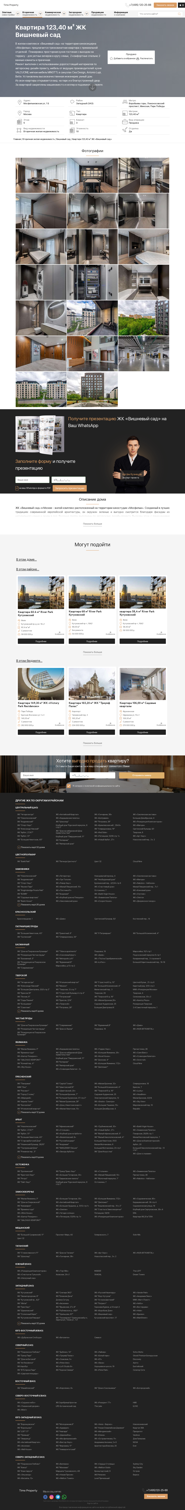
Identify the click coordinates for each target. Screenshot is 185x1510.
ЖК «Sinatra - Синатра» (104, 1102)
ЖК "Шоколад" (62, 822)
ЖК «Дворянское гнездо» (144, 901)
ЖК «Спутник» (139, 894)
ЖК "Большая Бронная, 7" (67, 1094)
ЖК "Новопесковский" (27, 818)
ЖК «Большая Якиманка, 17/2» (107, 1063)
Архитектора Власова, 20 (105, 1446)
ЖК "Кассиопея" (24, 1105)
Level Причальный (102, 1478)
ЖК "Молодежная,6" (65, 1424)
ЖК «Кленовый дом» (142, 890)
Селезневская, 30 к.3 (142, 997)
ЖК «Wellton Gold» (102, 1467)
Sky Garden (137, 1467)
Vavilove (136, 1435)
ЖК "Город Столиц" (25, 1094)
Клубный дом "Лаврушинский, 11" (70, 837)
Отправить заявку (141, 775)
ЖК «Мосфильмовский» (66, 1439)
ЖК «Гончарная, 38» (103, 814)
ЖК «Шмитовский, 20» (66, 1091)
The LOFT (137, 1271)
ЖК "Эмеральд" (24, 1439)
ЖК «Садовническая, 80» (144, 1199)
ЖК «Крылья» (138, 1314)
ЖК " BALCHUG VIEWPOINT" (29, 1060)
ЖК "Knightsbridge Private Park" (30, 890)
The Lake (98, 1406)
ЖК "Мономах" (62, 1467)
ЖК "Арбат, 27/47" (25, 832)
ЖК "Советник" (23, 1007)
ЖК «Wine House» (25, 1213)
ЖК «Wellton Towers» (65, 1478)
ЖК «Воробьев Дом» (103, 1311)
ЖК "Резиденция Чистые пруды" (31, 955)
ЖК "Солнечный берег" (27, 1314)
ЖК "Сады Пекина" (25, 1000)
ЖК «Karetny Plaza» (141, 1000)
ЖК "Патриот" (100, 1303)
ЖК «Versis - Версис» (103, 1424)
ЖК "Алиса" (22, 1467)
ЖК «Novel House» (102, 1056)
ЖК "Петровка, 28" (102, 822)
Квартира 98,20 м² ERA (143, 1217)
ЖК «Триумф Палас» (65, 1356)
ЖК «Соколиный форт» (66, 955)
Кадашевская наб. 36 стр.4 (145, 1202)
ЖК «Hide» (137, 1311)
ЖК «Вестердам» (140, 1307)
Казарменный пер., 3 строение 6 (147, 959)
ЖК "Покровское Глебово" (28, 1352)
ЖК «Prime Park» (101, 1370)
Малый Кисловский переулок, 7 (146, 1137)
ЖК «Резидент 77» (102, 1403)
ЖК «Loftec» (99, 962)
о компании (121, 13)
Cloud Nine (137, 861)
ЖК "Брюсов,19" (24, 993)
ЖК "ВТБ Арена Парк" (26, 1370)
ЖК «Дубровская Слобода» (29, 1338)
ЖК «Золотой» (139, 1060)
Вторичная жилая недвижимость (41, 131)
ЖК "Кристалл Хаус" (26, 1175)
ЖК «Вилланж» (62, 1464)
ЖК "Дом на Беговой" (26, 1359)
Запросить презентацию (69, 488)
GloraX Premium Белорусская (145, 1356)
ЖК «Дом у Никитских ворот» (69, 1105)
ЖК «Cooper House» (103, 901)
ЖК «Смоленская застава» (144, 814)
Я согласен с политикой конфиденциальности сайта (96, 785)
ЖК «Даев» (61, 919)
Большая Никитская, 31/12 (105, 1141)
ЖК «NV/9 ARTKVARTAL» (143, 1029)
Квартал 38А (138, 1428)
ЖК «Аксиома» (62, 1303)
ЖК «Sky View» (139, 1102)
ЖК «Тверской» (63, 1004)
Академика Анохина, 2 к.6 (105, 1442)
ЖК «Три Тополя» (63, 880)
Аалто (135, 1363)
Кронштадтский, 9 (102, 1471)
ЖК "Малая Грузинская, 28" (67, 1102)
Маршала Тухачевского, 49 (68, 1471)
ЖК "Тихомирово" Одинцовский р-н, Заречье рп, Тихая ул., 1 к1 (72, 1319)
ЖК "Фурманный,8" (64, 962)
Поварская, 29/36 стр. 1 (143, 1134)
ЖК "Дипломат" (101, 1067)
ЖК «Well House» (24, 1449)
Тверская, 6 (138, 832)
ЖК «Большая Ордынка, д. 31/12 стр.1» (72, 1206)
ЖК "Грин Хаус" (23, 1307)
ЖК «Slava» (99, 1363)
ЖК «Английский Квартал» (67, 814)
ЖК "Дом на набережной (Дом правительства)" (69, 832)
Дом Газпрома (139, 1439)
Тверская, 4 (138, 993)
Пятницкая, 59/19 (101, 1213)
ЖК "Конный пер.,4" (25, 1063)
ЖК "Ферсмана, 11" (64, 1446)
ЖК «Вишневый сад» (103, 1314)
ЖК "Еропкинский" (25, 1171)
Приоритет (138, 1431)
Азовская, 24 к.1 (63, 1274)
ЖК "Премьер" (23, 1435)
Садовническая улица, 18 (144, 1206)
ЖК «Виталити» (63, 1338)
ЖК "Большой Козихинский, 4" (146, 933)
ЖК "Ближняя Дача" (64, 1296)
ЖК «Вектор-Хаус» (64, 1442)
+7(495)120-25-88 (157, 1490)
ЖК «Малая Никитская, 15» (67, 1109)
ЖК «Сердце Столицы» (104, 1464)
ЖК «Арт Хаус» (139, 836)
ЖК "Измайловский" (26, 1388)
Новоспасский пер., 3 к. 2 (144, 840)
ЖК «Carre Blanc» (140, 1053)
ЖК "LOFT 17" (23, 1431)
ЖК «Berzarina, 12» (25, 1478)
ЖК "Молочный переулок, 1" (106, 1179)
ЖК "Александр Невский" (28, 829)
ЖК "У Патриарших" (102, 933)
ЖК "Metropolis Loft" (64, 959)
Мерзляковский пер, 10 (143, 1105)
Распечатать (144, 58)
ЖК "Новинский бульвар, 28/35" (31, 1144)
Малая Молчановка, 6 (103, 1144)
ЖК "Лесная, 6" (23, 997)
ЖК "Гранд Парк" (24, 1356)
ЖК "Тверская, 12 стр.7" (66, 989)
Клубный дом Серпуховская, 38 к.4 (148, 1209)
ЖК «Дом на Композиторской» (146, 1141)
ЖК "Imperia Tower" (25, 1102)
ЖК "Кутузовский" (25, 1293)
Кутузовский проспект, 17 (105, 1318)
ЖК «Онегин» (62, 1209)
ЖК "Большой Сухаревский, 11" (30, 1235)
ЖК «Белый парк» (102, 1356)
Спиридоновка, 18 (141, 1084)
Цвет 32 (97, 861)
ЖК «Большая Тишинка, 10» (106, 1105)
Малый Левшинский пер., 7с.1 (145, 887)
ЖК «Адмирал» (62, 1428)
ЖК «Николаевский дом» (67, 901)
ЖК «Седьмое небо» (26, 1403)
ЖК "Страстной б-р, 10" (104, 982)
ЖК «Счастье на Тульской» (29, 1274)
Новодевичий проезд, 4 (104, 876)
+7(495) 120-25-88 (140, 4)
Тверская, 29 (100, 993)
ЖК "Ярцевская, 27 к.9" (66, 1307)
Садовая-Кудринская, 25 (105, 1004)
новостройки (11, 13)
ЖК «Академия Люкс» (142, 1296)
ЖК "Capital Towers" (64, 1084)
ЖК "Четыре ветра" (25, 814)
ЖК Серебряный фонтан (66, 1403)
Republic (136, 1109)
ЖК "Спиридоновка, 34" (66, 937)
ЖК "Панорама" (24, 1084)
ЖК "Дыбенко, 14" (63, 1352)
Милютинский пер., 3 (103, 989)
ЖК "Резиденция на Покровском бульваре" (31, 963)
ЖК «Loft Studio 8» (64, 1366)
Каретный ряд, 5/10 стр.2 (143, 986)
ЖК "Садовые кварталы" (28, 897)
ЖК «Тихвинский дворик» (28, 1406)
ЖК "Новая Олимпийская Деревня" (109, 1428)
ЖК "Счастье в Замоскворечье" (108, 1209)
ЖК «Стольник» (63, 1130)
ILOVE (135, 1406)
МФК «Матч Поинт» (141, 1300)
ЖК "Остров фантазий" (104, 1300)
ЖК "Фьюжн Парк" (25, 887)
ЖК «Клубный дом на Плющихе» (70, 897)
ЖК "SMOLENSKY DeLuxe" (67, 1148)
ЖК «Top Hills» (62, 1271)
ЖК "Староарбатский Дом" (29, 1141)
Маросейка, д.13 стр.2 (65, 966)
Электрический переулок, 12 (106, 1098)
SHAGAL (97, 1274)
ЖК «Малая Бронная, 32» (105, 1084)
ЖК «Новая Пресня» (64, 1475)
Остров (136, 1471)
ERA (134, 1213)
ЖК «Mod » (22, 1410)
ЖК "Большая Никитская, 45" (29, 840)
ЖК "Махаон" (61, 986)
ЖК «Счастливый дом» (104, 887)
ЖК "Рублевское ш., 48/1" (67, 1311)
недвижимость (32, 13)
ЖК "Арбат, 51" (23, 836)
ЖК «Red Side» (100, 832)
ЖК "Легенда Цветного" (66, 861)
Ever (134, 1446)
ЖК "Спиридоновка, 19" (104, 829)
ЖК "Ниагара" (62, 1431)
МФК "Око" (22, 1087)
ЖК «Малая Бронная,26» (105, 1000)
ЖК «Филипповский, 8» (66, 1137)
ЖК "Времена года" (25, 1053)
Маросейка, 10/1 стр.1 (142, 951)
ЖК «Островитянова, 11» (105, 1439)
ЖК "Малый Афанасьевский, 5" (107, 1134)
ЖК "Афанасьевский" (65, 1126)
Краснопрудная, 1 (25, 919)
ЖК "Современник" (25, 968)
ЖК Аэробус (22, 1366)
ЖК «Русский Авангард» (105, 1293)
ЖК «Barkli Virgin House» (104, 894)
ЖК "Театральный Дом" (27, 1148)
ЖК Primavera (99, 1475)
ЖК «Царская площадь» (27, 1374)
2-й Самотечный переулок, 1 (145, 1007)
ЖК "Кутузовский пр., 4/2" (28, 1300)
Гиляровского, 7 (101, 1235)
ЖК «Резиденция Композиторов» (147, 822)
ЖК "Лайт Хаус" (24, 1182)
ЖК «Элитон (138, 897)
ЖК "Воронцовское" (26, 1424)
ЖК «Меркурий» (24, 1098)
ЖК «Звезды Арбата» (65, 1152)
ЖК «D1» (98, 1359)
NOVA (135, 1442)
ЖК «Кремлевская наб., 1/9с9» (107, 825)
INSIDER (97, 1271)
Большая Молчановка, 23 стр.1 (107, 1148)
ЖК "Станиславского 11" (27, 1253)
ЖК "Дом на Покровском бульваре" (32, 951)
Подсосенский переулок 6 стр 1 (147, 955)
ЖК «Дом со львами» (142, 1154)
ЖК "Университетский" (66, 1449)
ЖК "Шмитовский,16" (65, 1087)
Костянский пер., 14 (141, 919)
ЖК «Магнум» (139, 825)
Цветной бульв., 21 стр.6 (143, 982)
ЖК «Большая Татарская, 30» (68, 1175)
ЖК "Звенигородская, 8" (27, 1296)
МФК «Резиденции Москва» (145, 989)
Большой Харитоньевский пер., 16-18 (149, 962)
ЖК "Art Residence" (25, 1363)
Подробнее (41, 641)
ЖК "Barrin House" (24, 901)
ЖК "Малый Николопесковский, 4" (109, 1137)
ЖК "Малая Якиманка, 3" (27, 1049)
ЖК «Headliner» (139, 1094)
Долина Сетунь (62, 1300)
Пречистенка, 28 (140, 1049)
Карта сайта (92, 1503)
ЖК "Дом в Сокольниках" (105, 1388)
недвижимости (98, 13)
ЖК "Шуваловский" (25, 1311)
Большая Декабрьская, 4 (143, 818)
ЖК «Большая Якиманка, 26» (106, 1053)
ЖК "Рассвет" (23, 1091)
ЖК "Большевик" (24, 1004)
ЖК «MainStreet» (140, 1318)
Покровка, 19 (100, 951)
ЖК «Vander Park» (140, 1293)
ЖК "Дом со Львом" (64, 1029)
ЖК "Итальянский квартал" (67, 982)
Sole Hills (136, 1235)
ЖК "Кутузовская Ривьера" (28, 1318)
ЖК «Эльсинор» (24, 1475)
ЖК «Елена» (99, 1435)
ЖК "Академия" (62, 894)
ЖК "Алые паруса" (25, 1471)
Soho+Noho (138, 1352)
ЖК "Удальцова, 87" (64, 1314)
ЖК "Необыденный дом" (104, 880)
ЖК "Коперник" (62, 840)
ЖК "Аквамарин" (24, 1206)
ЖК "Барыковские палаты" (67, 1179)
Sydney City (138, 1464)
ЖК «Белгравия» (101, 818)
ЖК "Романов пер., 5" (26, 1152)
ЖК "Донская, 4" (101, 1060)
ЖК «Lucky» (138, 1091)
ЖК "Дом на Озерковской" (28, 1202)
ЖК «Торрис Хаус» (102, 1049)
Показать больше (92, 523)
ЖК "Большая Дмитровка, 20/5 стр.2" (33, 989)
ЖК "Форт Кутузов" (102, 1296)
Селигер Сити (139, 1370)
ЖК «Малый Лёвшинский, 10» (68, 887)
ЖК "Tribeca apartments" (66, 951)
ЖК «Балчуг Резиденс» (27, 1056)
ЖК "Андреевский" (25, 822)
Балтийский (138, 1366)
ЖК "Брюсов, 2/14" (64, 1000)
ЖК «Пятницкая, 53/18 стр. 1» (107, 836)
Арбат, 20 (137, 1144)
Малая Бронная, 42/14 (142, 1098)
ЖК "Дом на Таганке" (65, 1253)
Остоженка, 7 (100, 890)
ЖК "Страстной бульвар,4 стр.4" (70, 993)
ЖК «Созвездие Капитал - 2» (68, 1069)
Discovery (137, 1359)
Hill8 (135, 1403)
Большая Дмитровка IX (104, 1007)
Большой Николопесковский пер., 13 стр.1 (149, 1149)
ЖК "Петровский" (63, 997)
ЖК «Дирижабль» (63, 1435)
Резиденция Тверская (142, 1004)
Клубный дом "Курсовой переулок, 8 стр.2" (71, 826)
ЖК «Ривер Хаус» (63, 883)
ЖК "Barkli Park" (23, 861)
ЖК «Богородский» (141, 1388)
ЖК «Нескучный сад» (26, 1278)
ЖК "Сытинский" (24, 937)
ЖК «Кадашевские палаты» (68, 818)
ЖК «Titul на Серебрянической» (108, 959)
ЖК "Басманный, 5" (25, 959)
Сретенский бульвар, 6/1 (143, 829)
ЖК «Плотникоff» (63, 890)
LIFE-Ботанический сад (66, 1406)
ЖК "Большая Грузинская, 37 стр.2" (71, 1098)
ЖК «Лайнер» (100, 1352)
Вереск (136, 1475)
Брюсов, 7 (137, 1087)
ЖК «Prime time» (63, 1363)
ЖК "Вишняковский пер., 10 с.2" (107, 1206)
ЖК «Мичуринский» (102, 1431)
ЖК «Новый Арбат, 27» (104, 840)
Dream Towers (139, 1274)
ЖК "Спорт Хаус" (24, 825)
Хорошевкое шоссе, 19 (104, 1366)
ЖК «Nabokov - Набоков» (144, 883)
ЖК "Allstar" (22, 1303)
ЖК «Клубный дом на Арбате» (69, 1134)
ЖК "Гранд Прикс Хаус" (66, 1171)
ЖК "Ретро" (22, 1179)
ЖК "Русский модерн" (65, 1141)
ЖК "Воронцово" (24, 1428)
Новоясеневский (140, 1424)
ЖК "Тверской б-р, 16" (104, 997)
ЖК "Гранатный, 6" (64, 933)
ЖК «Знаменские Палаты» (105, 897)
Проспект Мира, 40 (64, 1235)
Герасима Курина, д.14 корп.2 (107, 1307)
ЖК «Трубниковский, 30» (105, 1126)
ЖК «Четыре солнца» (65, 1213)
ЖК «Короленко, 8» (64, 1388)
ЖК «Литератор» (63, 876)
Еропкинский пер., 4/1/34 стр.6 (107, 883)
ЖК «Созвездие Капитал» (144, 1056)
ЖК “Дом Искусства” (103, 1152)
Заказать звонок (165, 5)
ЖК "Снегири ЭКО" (64, 1293)
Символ (97, 1338)
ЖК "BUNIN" (22, 894)
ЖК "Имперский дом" (65, 844)
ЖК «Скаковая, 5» (64, 1359)
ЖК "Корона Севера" (65, 1370)
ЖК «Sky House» (24, 1067)
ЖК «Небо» (138, 1303)
